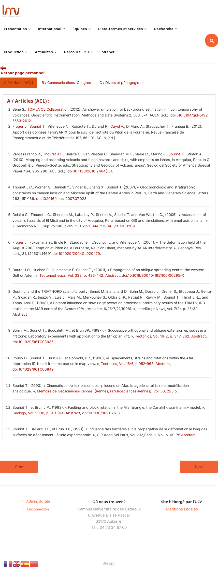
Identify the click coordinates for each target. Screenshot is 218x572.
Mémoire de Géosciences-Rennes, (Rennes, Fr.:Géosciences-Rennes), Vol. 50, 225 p (107, 391)
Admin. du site (38, 501)
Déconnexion (38, 509)
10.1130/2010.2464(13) (93, 171)
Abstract (112, 275)
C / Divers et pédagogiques (122, 83)
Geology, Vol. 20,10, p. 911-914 (38, 413)
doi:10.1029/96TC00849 (33, 369)
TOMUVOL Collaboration (47, 109)
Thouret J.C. (53, 154)
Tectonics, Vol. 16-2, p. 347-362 (162, 336)
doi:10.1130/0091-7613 (101, 413)
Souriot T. (38, 126)
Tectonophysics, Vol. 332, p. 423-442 (71, 275)
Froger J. (19, 126)
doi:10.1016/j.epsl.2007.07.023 (61, 199)
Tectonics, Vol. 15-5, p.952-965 (127, 364)
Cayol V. (117, 126)
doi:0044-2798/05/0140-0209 (109, 226)
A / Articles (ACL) (18, 83)
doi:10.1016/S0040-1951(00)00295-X (153, 275)
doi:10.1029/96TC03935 (32, 342)
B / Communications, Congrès (66, 83)
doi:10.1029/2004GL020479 (76, 254)
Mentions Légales (182, 509)
